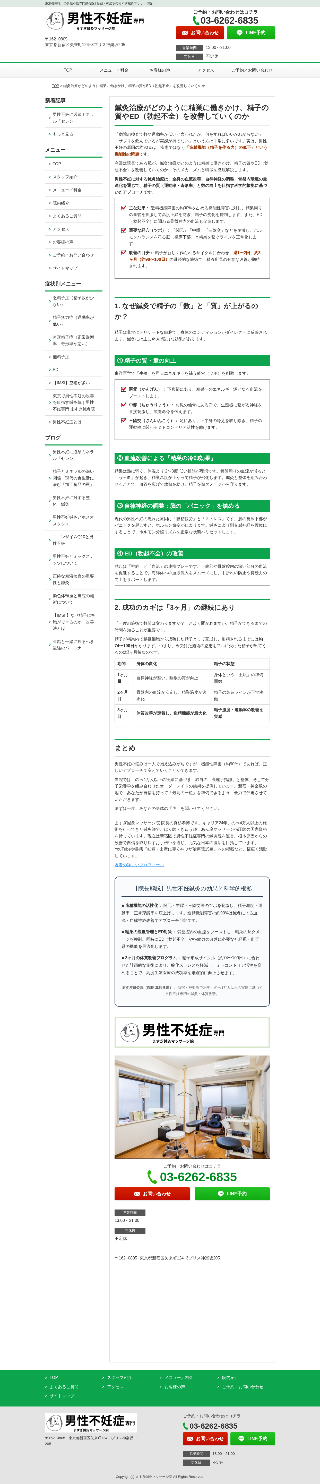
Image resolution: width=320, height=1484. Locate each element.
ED (55, 369)
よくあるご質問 (67, 216)
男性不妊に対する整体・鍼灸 (71, 501)
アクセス (206, 70)
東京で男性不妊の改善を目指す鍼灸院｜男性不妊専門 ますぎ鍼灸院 (74, 402)
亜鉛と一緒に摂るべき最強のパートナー (73, 644)
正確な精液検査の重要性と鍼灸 (73, 579)
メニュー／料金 (114, 70)
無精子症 (61, 357)
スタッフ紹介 (65, 177)
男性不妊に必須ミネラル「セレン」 (73, 117)
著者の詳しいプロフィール (139, 865)
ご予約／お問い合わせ (252, 70)
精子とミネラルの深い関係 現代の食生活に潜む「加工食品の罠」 (73, 478)
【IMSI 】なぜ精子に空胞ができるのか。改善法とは (74, 622)
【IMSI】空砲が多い (71, 383)
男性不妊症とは (67, 422)
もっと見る (63, 134)
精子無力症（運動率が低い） (73, 320)
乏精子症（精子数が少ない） (73, 301)
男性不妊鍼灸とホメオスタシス (73, 520)
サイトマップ (65, 268)
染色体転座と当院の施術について (73, 599)
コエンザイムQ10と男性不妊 (73, 540)
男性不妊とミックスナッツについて (73, 559)
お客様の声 (160, 70)
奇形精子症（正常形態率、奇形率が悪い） (73, 340)
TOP (68, 70)
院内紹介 (61, 203)
